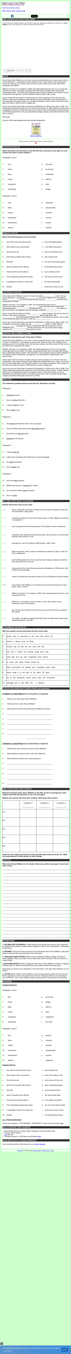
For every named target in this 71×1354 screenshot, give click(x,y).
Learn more (7, 1351)
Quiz (13, 11)
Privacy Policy (46, 1150)
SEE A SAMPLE (36, 136)
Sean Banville (37, 1150)
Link (5, 1134)
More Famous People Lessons (11, 7)
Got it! (65, 1350)
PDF (3, 11)
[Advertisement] (19, 48)
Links (52, 1150)
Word (9, 11)
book (39, 1136)
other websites (40, 1144)
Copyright (20, 1150)
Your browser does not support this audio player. (17, 70)
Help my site (20, 11)
